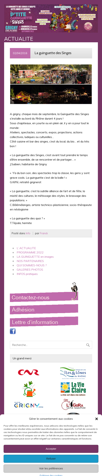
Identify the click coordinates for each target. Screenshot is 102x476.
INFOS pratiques (27, 274)
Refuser (51, 462)
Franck (44, 233)
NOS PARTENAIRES (30, 261)
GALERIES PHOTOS (30, 269)
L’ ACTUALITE (26, 248)
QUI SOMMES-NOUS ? (32, 265)
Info (28, 233)
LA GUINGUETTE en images (35, 256)
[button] (96, 422)
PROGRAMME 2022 (30, 252)
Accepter (51, 452)
